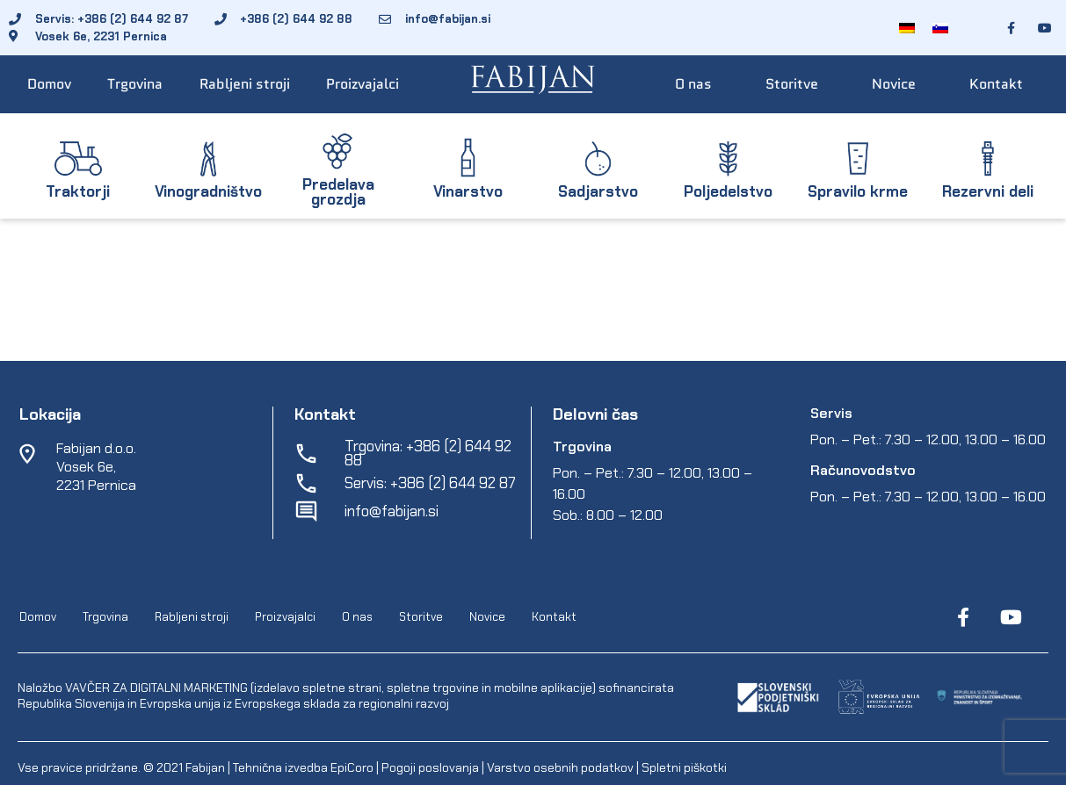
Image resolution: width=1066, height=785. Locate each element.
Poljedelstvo (728, 191)
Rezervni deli (987, 191)
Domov (49, 84)
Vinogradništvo (208, 191)
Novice (894, 84)
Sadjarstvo (598, 191)
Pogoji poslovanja (430, 767)
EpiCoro (351, 767)
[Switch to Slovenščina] (940, 28)
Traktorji (78, 191)
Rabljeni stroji (244, 84)
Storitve (791, 84)
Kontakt (996, 84)
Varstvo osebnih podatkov (560, 767)
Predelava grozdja (338, 192)
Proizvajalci (362, 84)
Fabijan (205, 767)
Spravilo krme (858, 191)
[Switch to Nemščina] (907, 28)
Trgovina (135, 84)
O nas (693, 84)
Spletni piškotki (684, 767)
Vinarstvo (468, 191)
